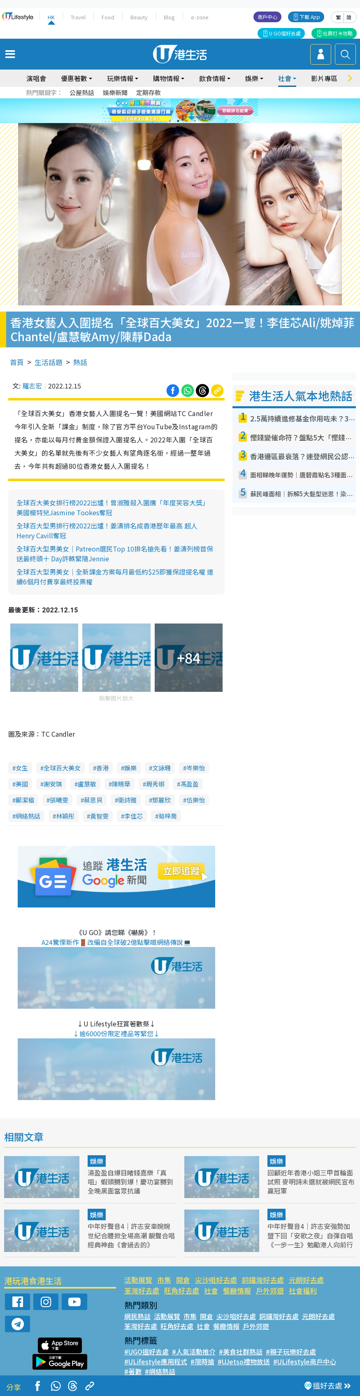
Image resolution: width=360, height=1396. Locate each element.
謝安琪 (53, 783)
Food (108, 17)
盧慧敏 (87, 783)
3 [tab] (186, 121)
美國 (22, 783)
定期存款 (148, 92)
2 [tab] (178, 121)
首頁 (17, 362)
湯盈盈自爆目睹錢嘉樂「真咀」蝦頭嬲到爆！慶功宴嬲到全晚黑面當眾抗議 (130, 1182)
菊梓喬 (167, 816)
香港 (102, 767)
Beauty (139, 17)
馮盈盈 (189, 783)
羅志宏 (32, 386)
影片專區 (324, 78)
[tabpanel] (180, 110)
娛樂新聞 (115, 92)
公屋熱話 (82, 92)
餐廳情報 (237, 1290)
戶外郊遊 (270, 1290)
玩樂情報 (120, 78)
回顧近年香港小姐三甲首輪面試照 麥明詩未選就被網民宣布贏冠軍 (311, 1182)
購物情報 (166, 78)
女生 (22, 767)
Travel (78, 17)
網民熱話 (137, 1316)
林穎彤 (65, 816)
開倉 (183, 1280)
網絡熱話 (28, 816)
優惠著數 (74, 78)
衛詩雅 (127, 800)
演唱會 (36, 78)
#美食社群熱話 (240, 1351)
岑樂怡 (195, 767)
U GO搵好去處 (285, 33)
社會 (284, 78)
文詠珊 (161, 767)
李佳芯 (133, 816)
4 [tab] (194, 121)
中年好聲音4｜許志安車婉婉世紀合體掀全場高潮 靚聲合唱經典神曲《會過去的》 (131, 1235)
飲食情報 (212, 78)
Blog (169, 17)
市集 (164, 1280)
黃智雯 (99, 816)
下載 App (310, 16)
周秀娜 (155, 783)
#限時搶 (202, 1361)
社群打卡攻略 (338, 33)
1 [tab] (170, 121)
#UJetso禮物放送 (244, 1361)
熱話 (80, 362)
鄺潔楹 (25, 800)
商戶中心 (267, 16)
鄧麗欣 (161, 800)
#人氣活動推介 (194, 1351)
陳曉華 (121, 783)
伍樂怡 (195, 800)
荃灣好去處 (141, 1290)
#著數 (133, 1371)
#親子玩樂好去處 (291, 1351)
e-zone (200, 17)
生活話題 (49, 362)
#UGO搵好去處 (146, 1351)
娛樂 (251, 78)
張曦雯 (59, 800)
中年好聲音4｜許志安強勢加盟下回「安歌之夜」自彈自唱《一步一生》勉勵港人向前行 (310, 1235)
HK (51, 17)
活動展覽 (138, 1280)
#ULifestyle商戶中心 (304, 1361)
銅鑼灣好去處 (263, 1280)
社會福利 (303, 1290)
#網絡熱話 (160, 1371)
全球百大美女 (62, 767)
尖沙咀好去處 (216, 1280)
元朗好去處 (306, 1280)
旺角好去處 (181, 1290)
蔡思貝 (93, 800)
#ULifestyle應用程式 (155, 1361)
